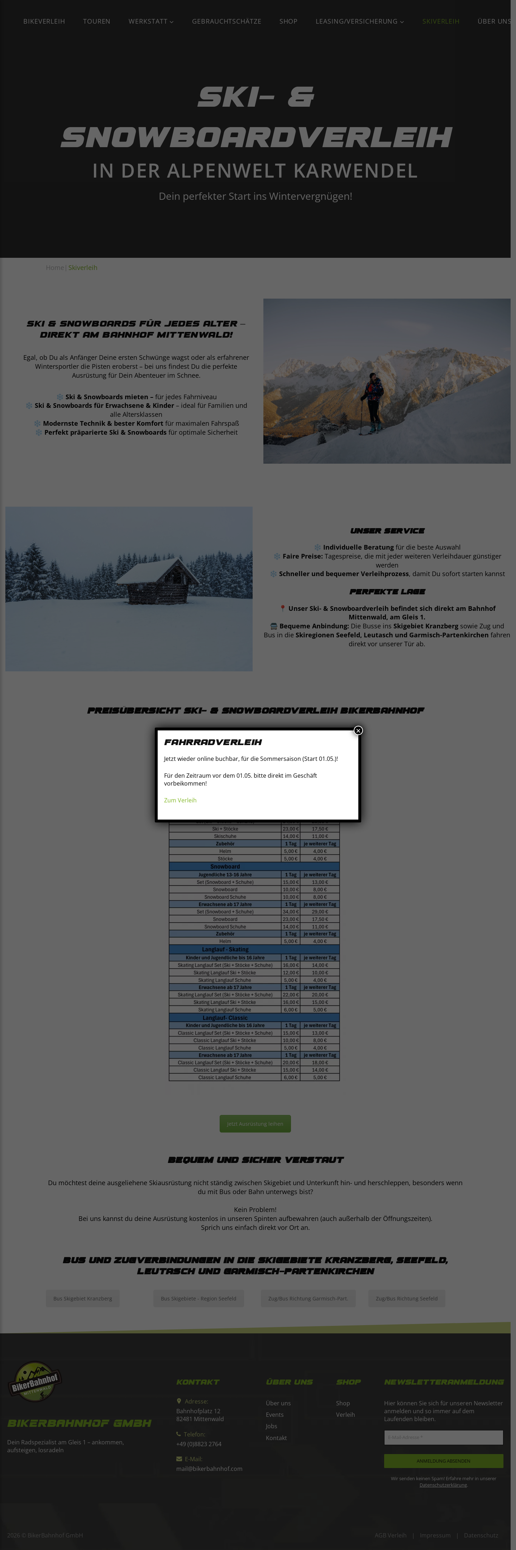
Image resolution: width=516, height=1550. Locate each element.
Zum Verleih (180, 800)
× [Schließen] (358, 730)
